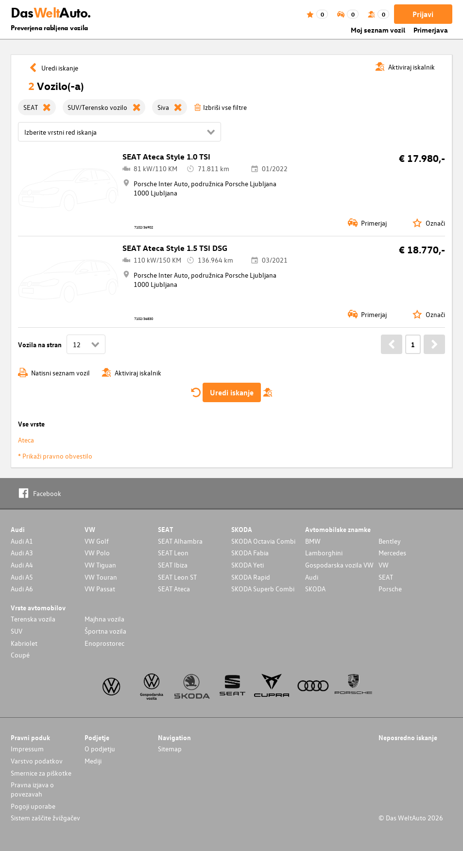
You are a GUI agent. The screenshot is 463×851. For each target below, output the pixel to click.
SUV (16, 631)
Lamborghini (324, 552)
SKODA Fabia (250, 552)
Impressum (27, 748)
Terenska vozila (33, 618)
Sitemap (170, 748)
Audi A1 (22, 541)
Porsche (390, 588)
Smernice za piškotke (41, 773)
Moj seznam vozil (378, 30)
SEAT (385, 577)
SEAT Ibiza (173, 564)
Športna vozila (105, 631)
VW (383, 564)
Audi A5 (22, 577)
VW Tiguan (100, 564)
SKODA (315, 588)
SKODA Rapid (250, 577)
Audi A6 (22, 588)
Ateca (26, 439)
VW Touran (101, 577)
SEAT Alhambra (180, 541)
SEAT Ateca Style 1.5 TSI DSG (174, 248)
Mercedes (392, 552)
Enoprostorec (104, 643)
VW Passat (100, 588)
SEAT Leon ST (177, 577)
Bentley (389, 541)
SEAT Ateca (174, 588)
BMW (313, 541)
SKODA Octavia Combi (263, 541)
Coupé (20, 654)
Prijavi (422, 14)
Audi (311, 577)
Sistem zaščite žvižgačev (45, 817)
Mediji (93, 760)
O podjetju (100, 748)
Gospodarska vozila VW (339, 564)
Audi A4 (22, 564)
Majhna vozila (104, 618)
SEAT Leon (173, 552)
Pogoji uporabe (33, 806)
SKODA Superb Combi (262, 588)
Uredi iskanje (232, 392)
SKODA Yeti (247, 564)
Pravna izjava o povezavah (32, 789)
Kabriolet (24, 643)
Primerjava (430, 30)
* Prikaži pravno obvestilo (55, 456)
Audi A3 (22, 552)
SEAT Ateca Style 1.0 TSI (166, 156)
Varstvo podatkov (37, 760)
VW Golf (97, 541)
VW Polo (97, 552)
